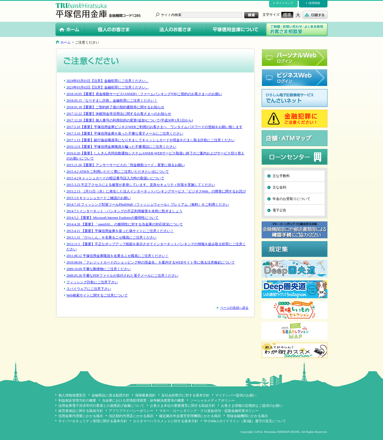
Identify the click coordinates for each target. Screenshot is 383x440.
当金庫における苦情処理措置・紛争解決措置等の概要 (143, 400)
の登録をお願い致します (223, 127)
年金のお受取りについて (291, 199)
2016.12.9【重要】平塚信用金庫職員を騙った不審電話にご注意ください (121, 147)
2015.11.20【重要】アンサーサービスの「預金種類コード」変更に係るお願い (125, 165)
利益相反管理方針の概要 (77, 400)
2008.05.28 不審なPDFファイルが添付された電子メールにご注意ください (122, 276)
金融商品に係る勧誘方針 (110, 395)
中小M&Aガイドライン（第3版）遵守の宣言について (245, 421)
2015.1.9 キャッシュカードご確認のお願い (98, 198)
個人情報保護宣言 (72, 395)
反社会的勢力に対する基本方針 (185, 395)
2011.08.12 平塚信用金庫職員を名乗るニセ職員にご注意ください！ (117, 256)
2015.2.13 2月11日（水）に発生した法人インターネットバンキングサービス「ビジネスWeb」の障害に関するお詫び (156, 191)
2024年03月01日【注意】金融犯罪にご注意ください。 (107, 81)
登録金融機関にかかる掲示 (247, 416)
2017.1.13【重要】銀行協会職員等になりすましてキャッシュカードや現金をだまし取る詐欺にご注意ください (150, 140)
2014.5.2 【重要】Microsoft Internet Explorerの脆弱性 (105, 218)
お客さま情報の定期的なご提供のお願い (252, 406)
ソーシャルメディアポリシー (212, 400)
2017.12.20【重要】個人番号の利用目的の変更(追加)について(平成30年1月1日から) (129, 120)
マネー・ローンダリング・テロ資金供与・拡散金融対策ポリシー (209, 411)
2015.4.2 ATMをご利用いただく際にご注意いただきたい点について (117, 172)
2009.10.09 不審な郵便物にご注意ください (98, 269)
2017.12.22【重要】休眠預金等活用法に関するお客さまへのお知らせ (118, 114)
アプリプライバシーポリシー (131, 411)
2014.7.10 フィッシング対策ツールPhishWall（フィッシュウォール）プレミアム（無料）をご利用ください (147, 205)
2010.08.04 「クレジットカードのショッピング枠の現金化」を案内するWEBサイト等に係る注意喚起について (150, 262)
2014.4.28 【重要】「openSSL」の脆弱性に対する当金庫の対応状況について (124, 224)
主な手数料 (281, 176)
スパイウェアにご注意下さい (88, 289)
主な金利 (279, 187)
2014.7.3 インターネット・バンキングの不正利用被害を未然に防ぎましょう (124, 211)
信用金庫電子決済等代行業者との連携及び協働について (101, 406)
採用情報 (314, 3)
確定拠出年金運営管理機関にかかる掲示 (190, 416)
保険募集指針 (145, 395)
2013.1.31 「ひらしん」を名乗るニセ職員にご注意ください (111, 237)
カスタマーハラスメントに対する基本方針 (165, 421)
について (152, 218)
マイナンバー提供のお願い (235, 395)
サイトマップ (284, 3)
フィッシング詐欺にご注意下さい (92, 282)
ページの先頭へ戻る (234, 307)
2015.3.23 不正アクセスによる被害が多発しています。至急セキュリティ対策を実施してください (140, 185)
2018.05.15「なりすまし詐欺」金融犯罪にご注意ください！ (111, 101)
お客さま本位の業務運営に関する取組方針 (182, 406)
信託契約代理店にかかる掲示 (131, 416)
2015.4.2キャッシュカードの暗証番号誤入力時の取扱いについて (115, 178)
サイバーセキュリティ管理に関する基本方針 (92, 421)
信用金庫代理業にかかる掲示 (80, 416)
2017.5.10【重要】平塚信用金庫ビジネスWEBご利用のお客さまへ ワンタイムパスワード (135, 127)
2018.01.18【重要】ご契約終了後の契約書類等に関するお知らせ (115, 107)
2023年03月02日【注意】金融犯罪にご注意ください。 (107, 87)
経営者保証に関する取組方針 (80, 411)
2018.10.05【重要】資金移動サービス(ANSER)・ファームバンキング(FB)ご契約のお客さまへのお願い (144, 94)
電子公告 (279, 210)
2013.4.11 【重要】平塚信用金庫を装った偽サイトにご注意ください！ (120, 231)
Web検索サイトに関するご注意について (97, 295)
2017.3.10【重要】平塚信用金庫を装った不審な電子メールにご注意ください (124, 133)
